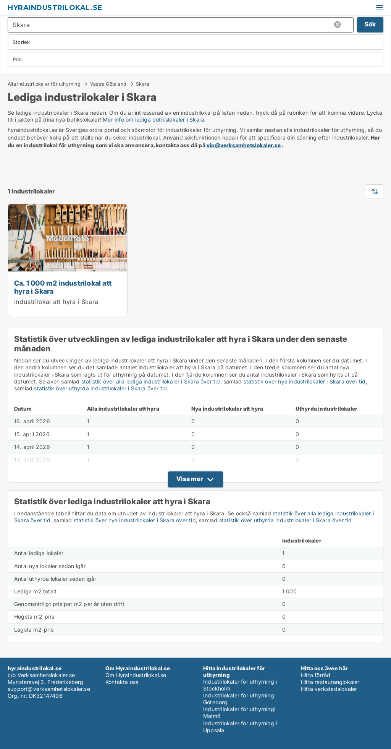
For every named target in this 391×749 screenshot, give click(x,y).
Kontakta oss (121, 682)
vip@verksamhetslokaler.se (244, 145)
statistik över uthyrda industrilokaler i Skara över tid (100, 388)
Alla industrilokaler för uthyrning (44, 83)
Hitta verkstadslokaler (329, 689)
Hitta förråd (315, 675)
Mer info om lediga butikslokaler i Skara (153, 119)
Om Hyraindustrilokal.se (135, 675)
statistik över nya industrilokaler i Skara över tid (304, 381)
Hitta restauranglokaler (330, 682)
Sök (370, 24)
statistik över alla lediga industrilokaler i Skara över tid (150, 381)
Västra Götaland (108, 83)
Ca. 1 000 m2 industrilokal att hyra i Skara (62, 287)
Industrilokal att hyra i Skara (56, 301)
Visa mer (189, 479)
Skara (142, 84)
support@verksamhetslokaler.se (49, 689)
